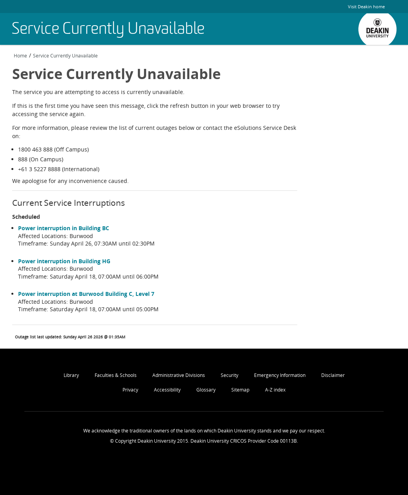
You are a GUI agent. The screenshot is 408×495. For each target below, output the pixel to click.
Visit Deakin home (366, 6)
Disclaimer (333, 375)
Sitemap (240, 389)
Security (229, 375)
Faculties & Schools (116, 375)
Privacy (130, 389)
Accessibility (167, 389)
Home (20, 55)
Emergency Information (280, 375)
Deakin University (377, 29)
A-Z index (275, 389)
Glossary (206, 389)
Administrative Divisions (178, 375)
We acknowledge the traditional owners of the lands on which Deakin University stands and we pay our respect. (204, 430)
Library (71, 375)
